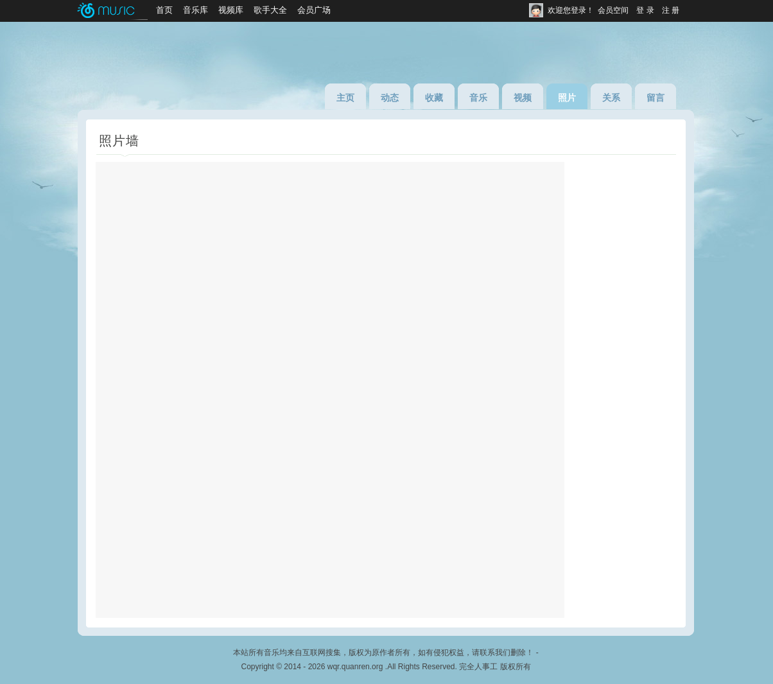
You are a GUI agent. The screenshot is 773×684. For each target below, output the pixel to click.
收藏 (434, 97)
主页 (345, 97)
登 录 (645, 10)
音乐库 (195, 10)
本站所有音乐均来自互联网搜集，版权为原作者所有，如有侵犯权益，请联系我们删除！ (383, 652)
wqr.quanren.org (355, 666)
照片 (567, 97)
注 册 (670, 10)
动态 (390, 97)
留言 (655, 97)
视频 (523, 97)
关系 (611, 97)
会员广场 (314, 10)
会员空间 (613, 10)
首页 (164, 10)
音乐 (478, 97)
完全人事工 (478, 666)
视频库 (230, 10)
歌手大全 (270, 10)
